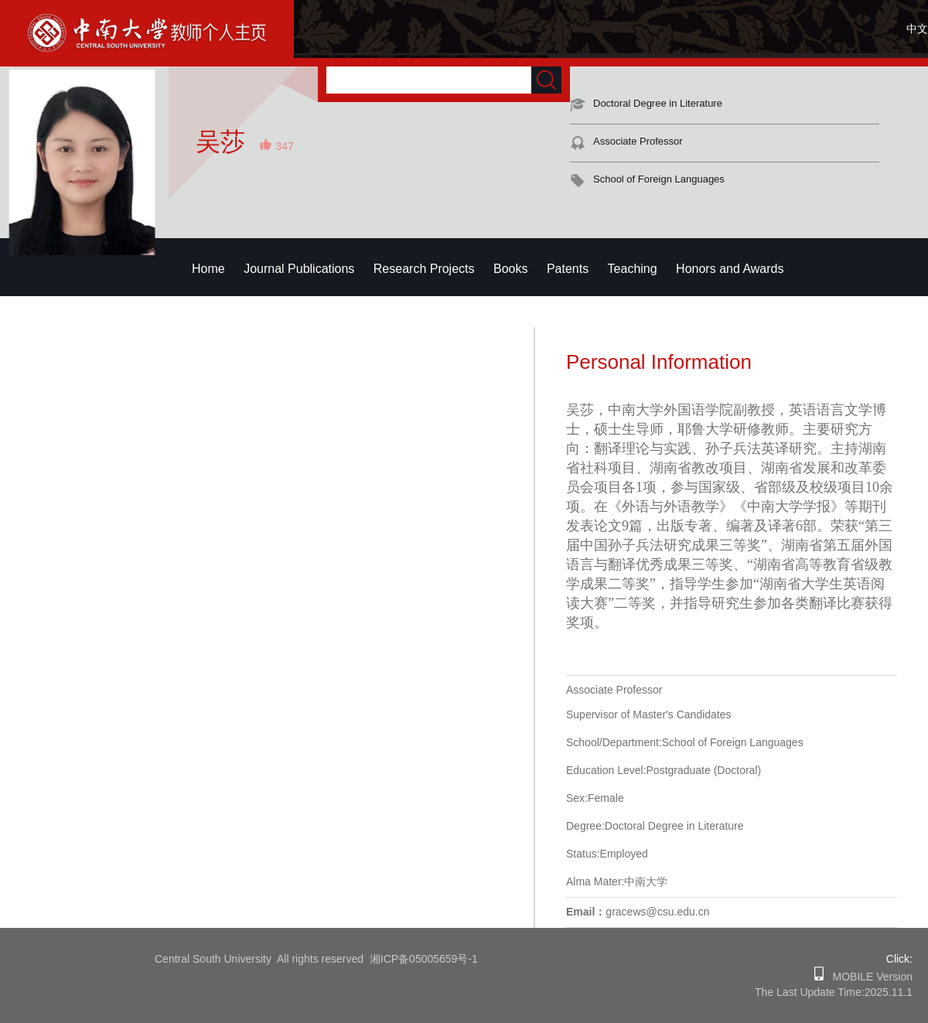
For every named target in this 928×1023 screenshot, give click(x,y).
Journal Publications (299, 268)
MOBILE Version (868, 976)
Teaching (632, 268)
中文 (917, 28)
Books (510, 268)
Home (208, 268)
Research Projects (424, 268)
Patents (568, 268)
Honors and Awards (729, 268)
